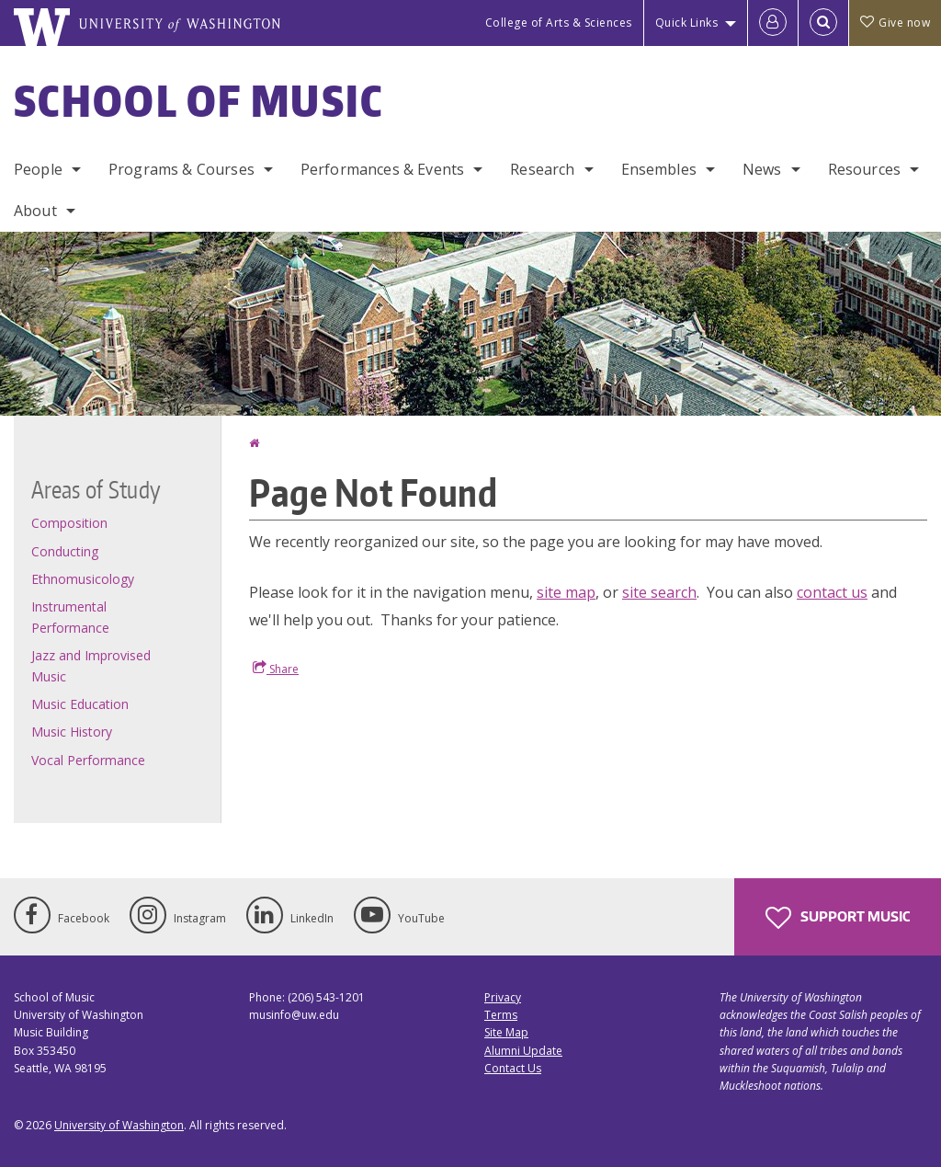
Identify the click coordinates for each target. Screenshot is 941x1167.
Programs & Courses (181, 169)
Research (542, 169)
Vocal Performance (88, 760)
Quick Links (687, 22)
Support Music (837, 918)
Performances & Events (382, 169)
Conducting (64, 551)
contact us (832, 592)
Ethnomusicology (82, 579)
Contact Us (512, 1068)
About (35, 210)
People (38, 169)
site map (566, 592)
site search (659, 592)
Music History (71, 731)
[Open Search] (823, 23)
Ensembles (659, 169)
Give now (895, 22)
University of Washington (119, 1125)
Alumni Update (523, 1050)
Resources (864, 169)
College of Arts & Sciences (558, 22)
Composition (69, 523)
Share (276, 668)
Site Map (506, 1032)
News (762, 169)
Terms (500, 1015)
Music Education (80, 704)
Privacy (502, 997)
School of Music (199, 100)
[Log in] (773, 23)
